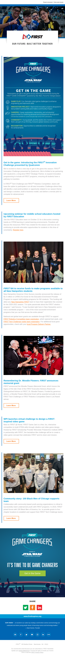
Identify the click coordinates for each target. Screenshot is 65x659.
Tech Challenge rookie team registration (22, 322)
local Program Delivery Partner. (39, 324)
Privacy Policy (37, 652)
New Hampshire (20, 302)
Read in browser (48, 2)
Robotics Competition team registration (21, 319)
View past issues (58, 2)
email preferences (24, 650)
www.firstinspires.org (32, 616)
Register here (18, 230)
